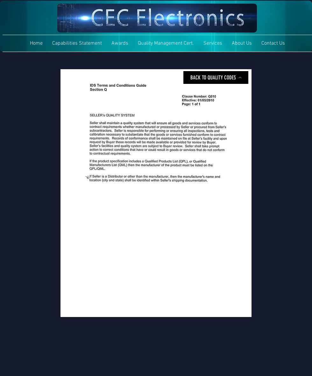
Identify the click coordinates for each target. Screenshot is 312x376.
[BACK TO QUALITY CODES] (215, 77)
